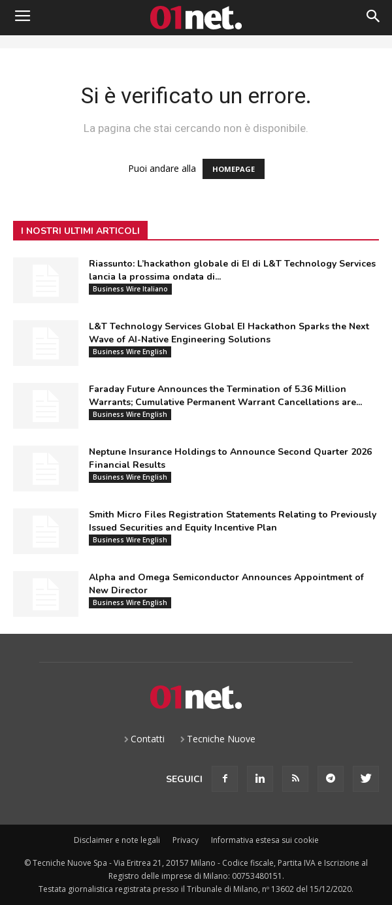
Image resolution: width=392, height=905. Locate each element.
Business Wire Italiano (130, 288)
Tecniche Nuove (221, 738)
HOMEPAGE (233, 169)
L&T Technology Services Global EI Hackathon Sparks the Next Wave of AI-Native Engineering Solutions (229, 333)
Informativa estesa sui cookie (265, 840)
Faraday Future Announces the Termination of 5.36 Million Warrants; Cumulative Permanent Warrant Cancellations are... (225, 395)
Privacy (185, 840)
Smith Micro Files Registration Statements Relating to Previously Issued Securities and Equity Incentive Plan (232, 521)
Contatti (148, 738)
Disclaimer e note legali (117, 840)
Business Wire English (130, 351)
